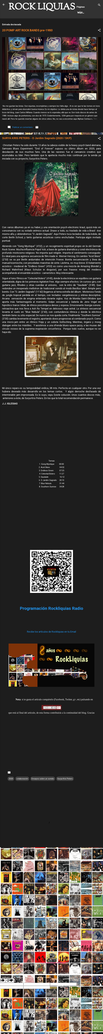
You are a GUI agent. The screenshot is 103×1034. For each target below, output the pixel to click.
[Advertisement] (51, 879)
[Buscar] (99, 5)
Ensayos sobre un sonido (43, 790)
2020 (11, 790)
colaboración (22, 790)
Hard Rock (18, 24)
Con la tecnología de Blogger (51, 974)
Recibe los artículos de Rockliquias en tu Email (51, 642)
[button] (99, 42)
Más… (33, 24)
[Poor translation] (9, 991)
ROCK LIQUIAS (42, 7)
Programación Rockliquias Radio (51, 619)
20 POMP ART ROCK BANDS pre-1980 (27, 41)
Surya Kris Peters (65, 790)
